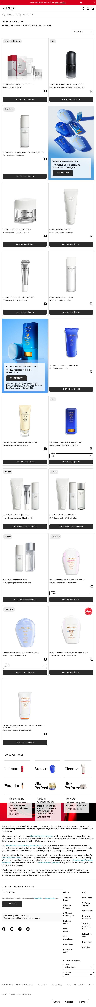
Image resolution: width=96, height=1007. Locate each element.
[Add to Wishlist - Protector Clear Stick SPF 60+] (91, 449)
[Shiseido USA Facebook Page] (3, 929)
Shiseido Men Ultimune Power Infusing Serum (24, 846)
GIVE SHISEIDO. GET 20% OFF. (48, 2)
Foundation (12, 786)
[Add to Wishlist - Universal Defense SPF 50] (45, 449)
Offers (57, 1002)
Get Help (69, 1002)
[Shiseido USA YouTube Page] (11, 929)
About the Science (67, 906)
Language (68, 972)
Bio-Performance (72, 786)
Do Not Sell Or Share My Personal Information (17, 985)
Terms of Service (50, 898)
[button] (93, 8)
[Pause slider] (81, 3)
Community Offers (67, 951)
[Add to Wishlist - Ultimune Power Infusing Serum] (91, 91)
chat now (14, 814)
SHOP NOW (63, 173)
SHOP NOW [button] (20, 527)
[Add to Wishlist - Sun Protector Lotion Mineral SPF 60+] (45, 659)
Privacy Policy (38, 898)
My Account (87, 898)
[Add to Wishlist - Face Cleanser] (91, 236)
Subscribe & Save (87, 935)
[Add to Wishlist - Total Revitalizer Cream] (45, 236)
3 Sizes (53, 591)
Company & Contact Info (75, 985)
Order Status (87, 911)
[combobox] (50, 14)
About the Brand (67, 899)
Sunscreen (41, 769)
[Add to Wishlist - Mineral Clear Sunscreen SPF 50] (91, 659)
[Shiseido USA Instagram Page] (20, 929)
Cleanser (72, 769)
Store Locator (66, 930)
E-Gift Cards (87, 942)
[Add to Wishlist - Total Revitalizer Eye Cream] (45, 304)
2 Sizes (53, 453)
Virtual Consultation (68, 938)
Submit (12, 904)
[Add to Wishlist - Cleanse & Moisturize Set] (45, 91)
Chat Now (86, 947)
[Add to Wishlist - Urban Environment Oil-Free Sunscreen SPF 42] (91, 586)
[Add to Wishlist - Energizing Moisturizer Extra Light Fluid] (45, 159)
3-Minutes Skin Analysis (68, 914)
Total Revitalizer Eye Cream (49, 863)
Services (83, 1002)
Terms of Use (42, 985)
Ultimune (12, 769)
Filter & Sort (78, 32)
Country (67, 964)
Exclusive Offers (67, 922)
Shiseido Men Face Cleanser (41, 836)
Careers (91, 985)
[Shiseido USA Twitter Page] (28, 929)
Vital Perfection (41, 786)
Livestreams (68, 944)
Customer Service (86, 904)
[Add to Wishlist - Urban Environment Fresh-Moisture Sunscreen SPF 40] (45, 734)
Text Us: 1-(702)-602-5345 (86, 926)
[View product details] (25, 61)
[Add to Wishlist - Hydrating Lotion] (91, 304)
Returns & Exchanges (86, 917)
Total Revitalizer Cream (11, 858)
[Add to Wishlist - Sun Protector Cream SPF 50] (91, 372)
